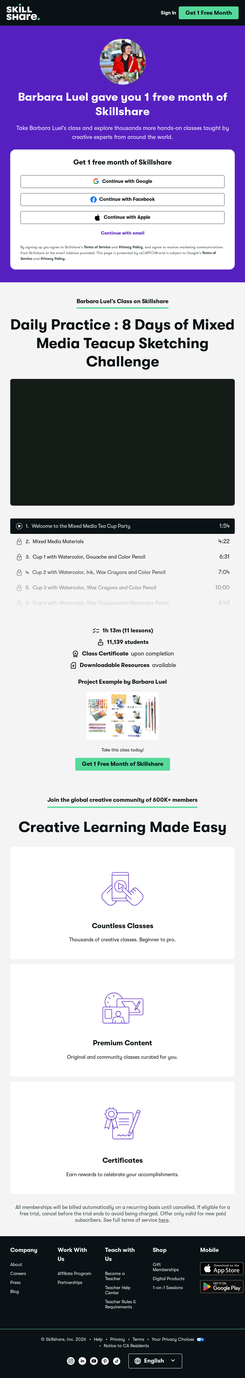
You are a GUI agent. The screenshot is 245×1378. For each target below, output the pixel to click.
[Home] (23, 13)
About (16, 1264)
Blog (14, 1291)
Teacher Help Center (117, 1290)
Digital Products (168, 1278)
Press (15, 1282)
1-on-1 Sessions (168, 1287)
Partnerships (70, 1282)
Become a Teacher (115, 1276)
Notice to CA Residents (126, 1345)
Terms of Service (97, 247)
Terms (138, 1339)
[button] (209, 12)
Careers (18, 1273)
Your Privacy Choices (178, 1339)
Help (98, 1339)
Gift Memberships (166, 1267)
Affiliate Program (74, 1273)
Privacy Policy (131, 247)
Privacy (117, 1339)
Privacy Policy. (53, 259)
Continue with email (122, 232)
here (163, 1220)
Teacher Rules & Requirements (120, 1304)
